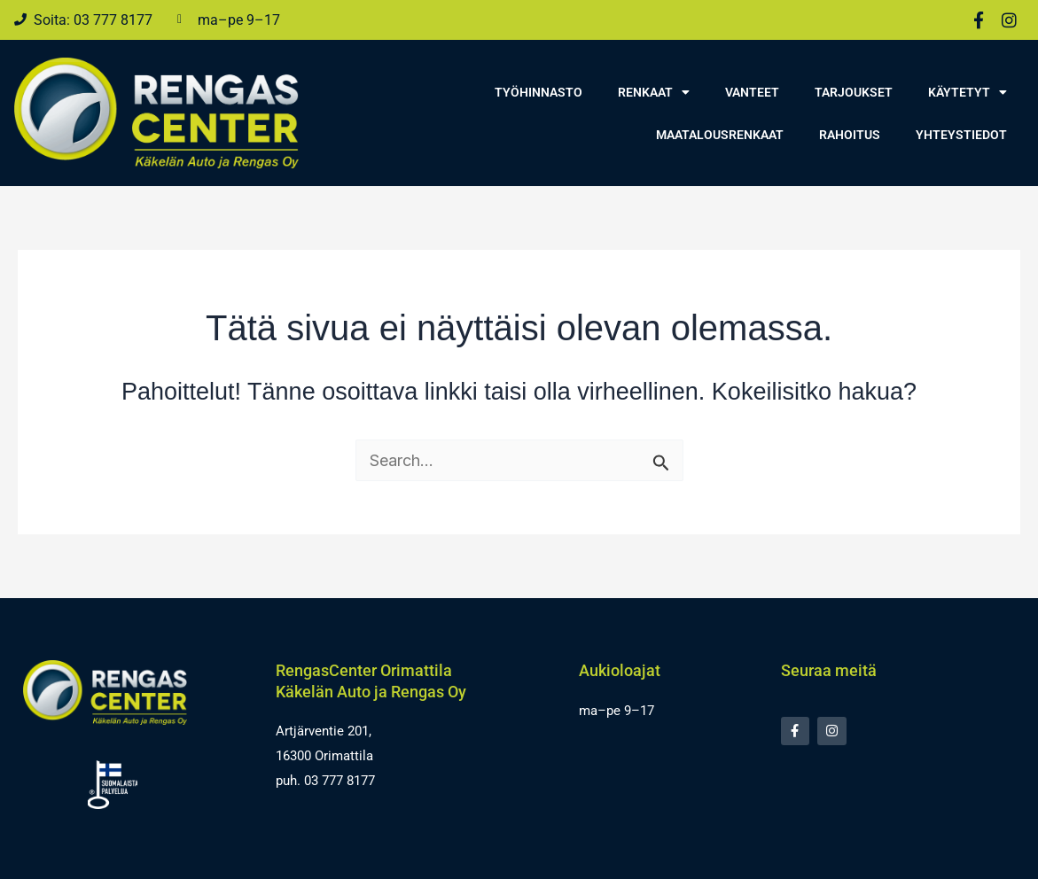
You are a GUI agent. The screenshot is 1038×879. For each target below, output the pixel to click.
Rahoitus (849, 135)
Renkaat (654, 92)
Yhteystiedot (961, 135)
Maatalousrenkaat (720, 135)
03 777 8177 (339, 781)
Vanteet (752, 92)
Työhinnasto (538, 92)
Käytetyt (967, 92)
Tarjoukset (854, 92)
